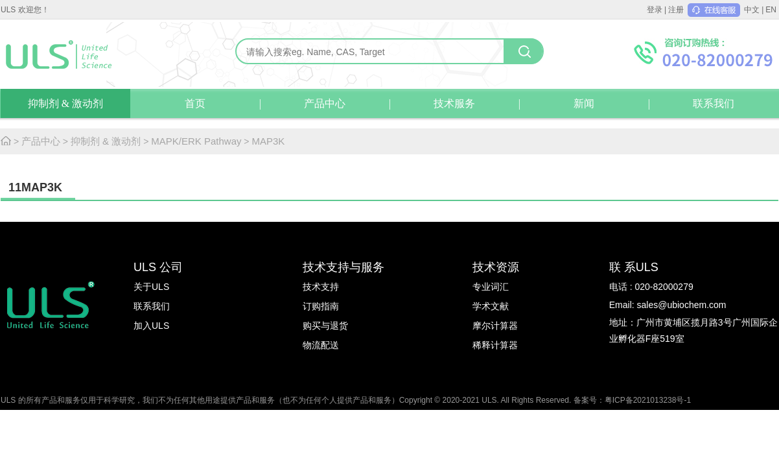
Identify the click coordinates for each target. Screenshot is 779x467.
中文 (752, 9)
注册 (676, 9)
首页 (195, 103)
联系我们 (713, 103)
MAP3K (268, 141)
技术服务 (454, 103)
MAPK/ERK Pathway (196, 141)
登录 (654, 9)
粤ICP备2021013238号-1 (648, 400)
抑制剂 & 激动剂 (65, 103)
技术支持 (321, 286)
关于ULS (151, 286)
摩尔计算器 (495, 325)
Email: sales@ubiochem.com (668, 305)
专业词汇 (490, 286)
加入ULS (151, 325)
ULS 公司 (158, 267)
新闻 (584, 103)
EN (770, 9)
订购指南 (321, 306)
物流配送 (321, 345)
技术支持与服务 (343, 267)
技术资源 (495, 267)
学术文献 (490, 306)
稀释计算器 (495, 345)
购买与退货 (325, 325)
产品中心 (324, 103)
